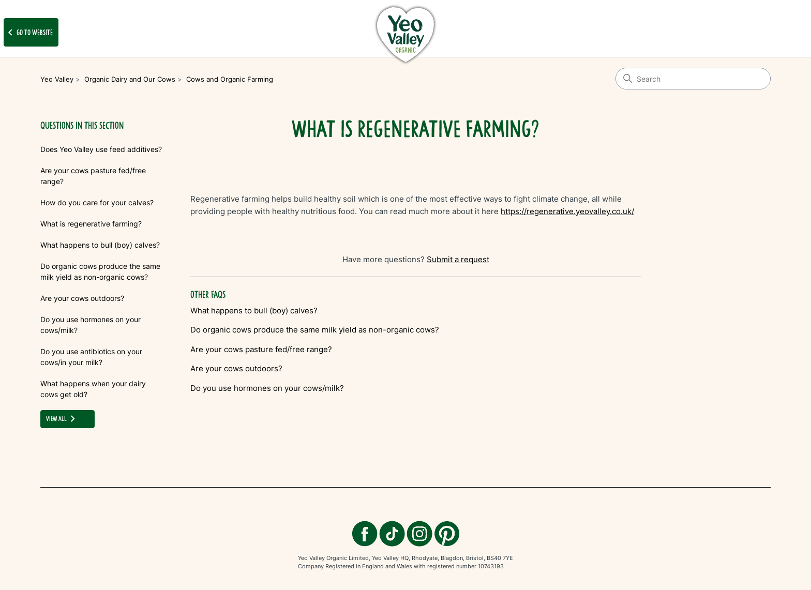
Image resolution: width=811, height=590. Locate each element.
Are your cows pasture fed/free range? (93, 176)
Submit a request (458, 259)
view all (62, 419)
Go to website (28, 32)
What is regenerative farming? (91, 223)
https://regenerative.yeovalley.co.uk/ (567, 211)
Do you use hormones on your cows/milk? (90, 325)
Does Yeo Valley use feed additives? (101, 149)
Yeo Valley (56, 79)
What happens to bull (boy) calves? (100, 244)
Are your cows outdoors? (82, 298)
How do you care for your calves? (97, 202)
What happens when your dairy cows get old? (93, 389)
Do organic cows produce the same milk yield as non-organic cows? (100, 271)
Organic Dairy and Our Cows (129, 79)
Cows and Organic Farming (229, 79)
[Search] (693, 78)
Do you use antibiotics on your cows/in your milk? (91, 357)
